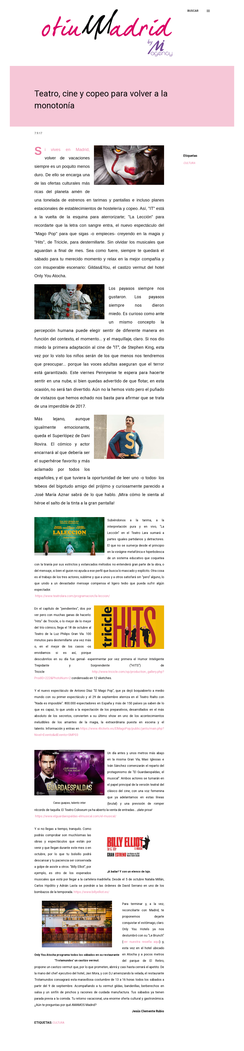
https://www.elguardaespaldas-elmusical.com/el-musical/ (75, 816)
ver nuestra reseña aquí (141, 942)
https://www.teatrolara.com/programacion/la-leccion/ (72, 596)
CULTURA (189, 163)
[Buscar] (192, 11)
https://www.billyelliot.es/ (91, 892)
